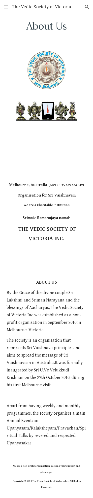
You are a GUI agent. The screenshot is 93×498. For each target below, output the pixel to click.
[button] (6, 7)
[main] (47, 26)
